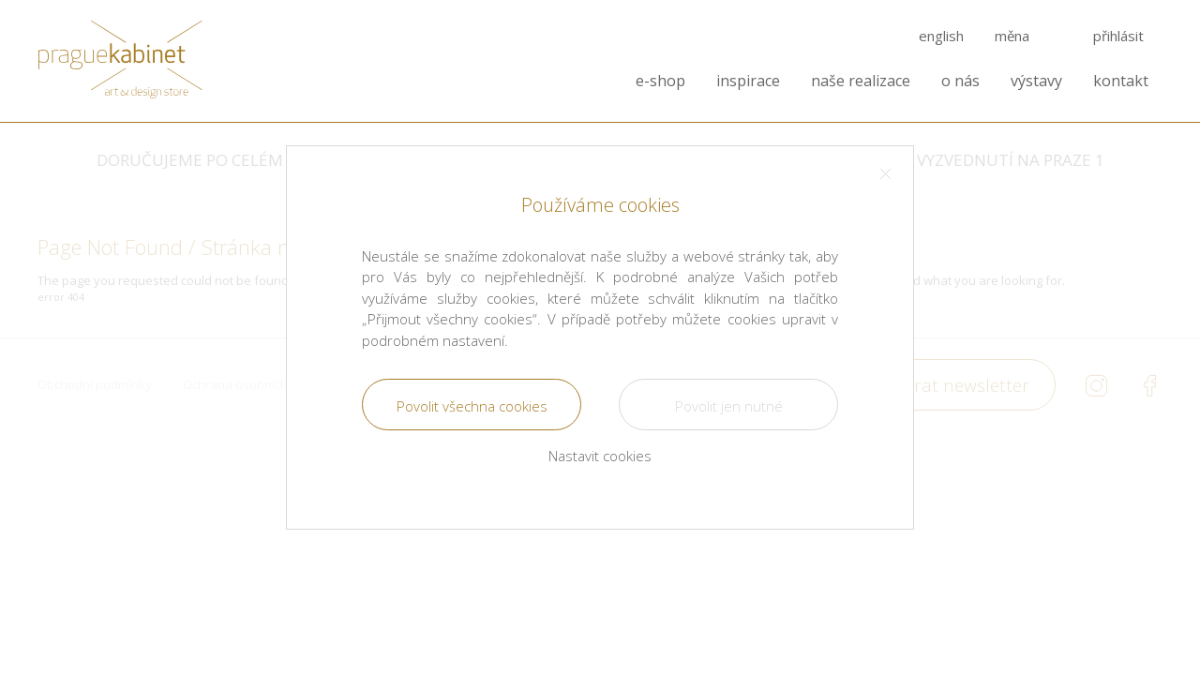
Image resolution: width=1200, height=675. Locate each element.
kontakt (1120, 81)
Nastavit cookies (600, 455)
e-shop (660, 81)
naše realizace (860, 81)
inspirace (748, 81)
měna (1012, 36)
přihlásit (1118, 36)
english (941, 36)
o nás (960, 81)
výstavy (1036, 81)
